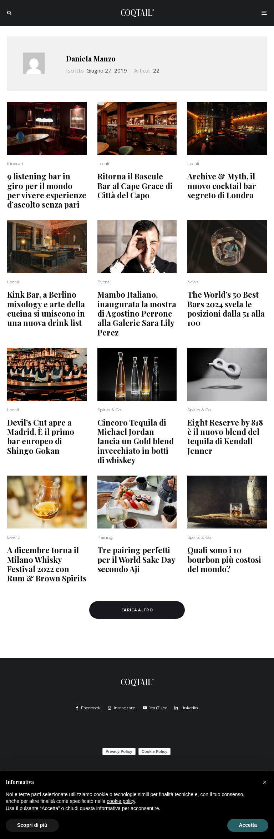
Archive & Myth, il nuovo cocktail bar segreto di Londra (222, 186)
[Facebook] (88, 708)
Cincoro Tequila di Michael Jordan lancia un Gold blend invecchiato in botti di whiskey (135, 441)
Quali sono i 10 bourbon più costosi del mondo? (224, 559)
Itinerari (15, 163)
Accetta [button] (248, 825)
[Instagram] (121, 708)
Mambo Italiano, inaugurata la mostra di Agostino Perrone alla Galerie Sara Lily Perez (136, 313)
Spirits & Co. (109, 409)
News (192, 281)
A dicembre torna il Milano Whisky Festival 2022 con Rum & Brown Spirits (46, 564)
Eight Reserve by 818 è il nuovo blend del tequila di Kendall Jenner (225, 437)
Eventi (104, 281)
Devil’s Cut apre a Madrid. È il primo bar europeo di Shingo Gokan (40, 437)
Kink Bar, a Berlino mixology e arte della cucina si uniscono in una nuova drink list (46, 309)
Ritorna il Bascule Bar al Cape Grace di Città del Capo (135, 186)
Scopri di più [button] (32, 825)
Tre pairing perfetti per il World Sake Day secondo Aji (136, 559)
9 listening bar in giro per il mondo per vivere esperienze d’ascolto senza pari (46, 190)
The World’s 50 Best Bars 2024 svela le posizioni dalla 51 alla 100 (226, 309)
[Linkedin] (186, 708)
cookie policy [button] (121, 801)
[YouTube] (155, 708)
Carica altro (137, 609)
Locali (103, 163)
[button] (264, 782)
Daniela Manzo (91, 58)
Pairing (105, 537)
